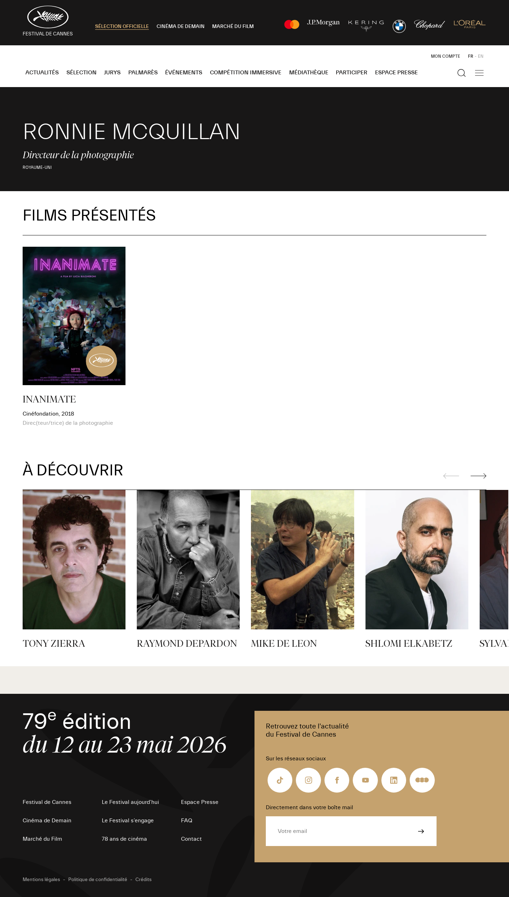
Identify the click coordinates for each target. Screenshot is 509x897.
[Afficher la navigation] (479, 73)
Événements (183, 72)
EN (481, 56)
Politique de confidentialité (97, 879)
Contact (191, 839)
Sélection (81, 72)
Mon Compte (445, 56)
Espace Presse (396, 72)
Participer (351, 72)
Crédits (143, 879)
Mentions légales (41, 879)
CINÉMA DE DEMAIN (181, 26)
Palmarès (143, 72)
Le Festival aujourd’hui (130, 802)
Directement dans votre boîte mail (309, 807)
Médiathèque (308, 72)
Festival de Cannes (47, 802)
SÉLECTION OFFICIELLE (122, 26)
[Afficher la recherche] (461, 73)
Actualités (42, 72)
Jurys (112, 72)
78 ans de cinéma (124, 839)
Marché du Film (42, 839)
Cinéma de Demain (47, 820)
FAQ (186, 820)
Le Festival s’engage (128, 820)
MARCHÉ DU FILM (233, 26)
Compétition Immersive (245, 72)
